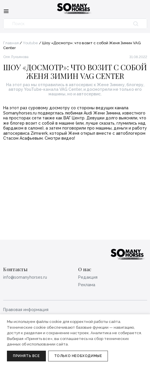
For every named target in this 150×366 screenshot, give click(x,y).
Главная (11, 43)
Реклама (86, 284)
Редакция (87, 277)
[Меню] (6, 11)
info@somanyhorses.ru (25, 277)
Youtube (30, 43)
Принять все (26, 356)
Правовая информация (25, 309)
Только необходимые (78, 356)
